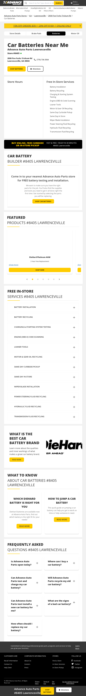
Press (26, 668)
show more (13, 265)
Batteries (6, 8)
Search (59, 3)
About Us (27, 661)
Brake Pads (36, 33)
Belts (69, 8)
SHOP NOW (39, 270)
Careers (27, 664)
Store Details (15, 33)
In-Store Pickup (58, 668)
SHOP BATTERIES (16, 69)
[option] (39, 251)
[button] (43, 307)
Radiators (63, 8)
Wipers (80, 8)
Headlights (35, 8)
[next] (59, 279)
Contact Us (8, 664)
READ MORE (16, 460)
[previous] (27, 279)
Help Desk (8, 668)
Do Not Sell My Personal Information (70, 682)
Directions (35, 69)
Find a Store (56, 661)
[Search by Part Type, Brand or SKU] (41, 3)
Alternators (20, 8)
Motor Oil (75, 33)
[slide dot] (32, 279)
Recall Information (11, 661)
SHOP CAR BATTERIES (43, 201)
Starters (57, 8)
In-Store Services (58, 664)
